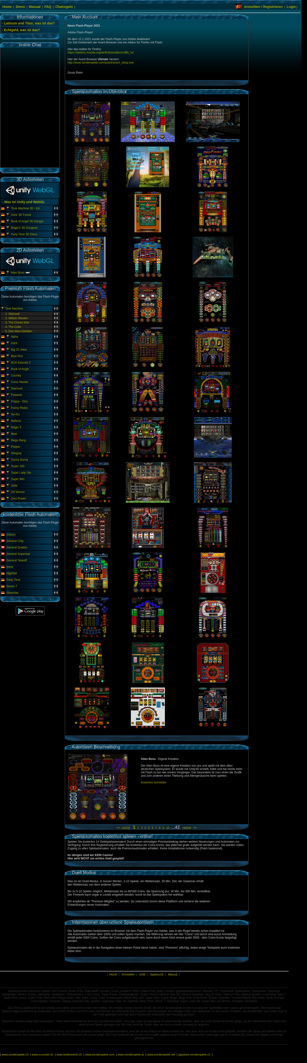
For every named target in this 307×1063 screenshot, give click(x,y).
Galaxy (10, 534)
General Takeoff (16, 560)
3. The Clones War (17, 322)
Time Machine (14, 308)
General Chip (14, 541)
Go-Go (15, 414)
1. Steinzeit (12, 314)
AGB (142, 974)
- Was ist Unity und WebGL (23, 202)
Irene (9, 567)
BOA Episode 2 (20, 362)
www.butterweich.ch (69, 1054)
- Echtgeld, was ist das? (21, 30)
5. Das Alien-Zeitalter (18, 331)
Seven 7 (11, 586)
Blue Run (17, 356)
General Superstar (18, 554)
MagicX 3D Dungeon (24, 227)
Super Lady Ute (21, 472)
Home (7, 7)
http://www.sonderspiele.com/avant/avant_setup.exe (101, 62)
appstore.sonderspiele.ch (194, 1054)
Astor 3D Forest (21, 215)
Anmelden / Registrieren (263, 7)
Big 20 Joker (19, 349)
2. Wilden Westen (16, 318)
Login (291, 7)
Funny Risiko (19, 408)
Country (16, 375)
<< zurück (124, 827)
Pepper (15, 446)
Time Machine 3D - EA (25, 208)
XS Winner (18, 492)
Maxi (14, 433)
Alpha (14, 336)
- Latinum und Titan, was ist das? (28, 23)
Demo (20, 7)
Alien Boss (17, 272)
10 (168, 827)
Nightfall (11, 573)
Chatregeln (64, 7)
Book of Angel (20, 369)
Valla (14, 485)
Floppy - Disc (19, 401)
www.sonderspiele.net (161, 1054)
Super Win (17, 479)
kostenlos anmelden (154, 782)
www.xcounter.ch (42, 1054)
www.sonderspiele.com (100, 1054)
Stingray (16, 453)
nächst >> (189, 827)
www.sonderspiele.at (131, 1054)
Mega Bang (18, 440)
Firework (16, 395)
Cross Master (19, 382)
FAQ (47, 7)
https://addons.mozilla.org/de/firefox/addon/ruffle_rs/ (101, 52)
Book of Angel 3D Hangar (27, 221)
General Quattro (16, 547)
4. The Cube (13, 327)
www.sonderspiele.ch (15, 1054)
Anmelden (128, 974)
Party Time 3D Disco (24, 234)
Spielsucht (156, 974)
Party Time (13, 579)
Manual (35, 7)
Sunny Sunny (19, 459)
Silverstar (12, 592)
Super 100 (17, 466)
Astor (14, 343)
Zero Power (18, 498)
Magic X (16, 427)
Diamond (17, 388)
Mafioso (16, 421)
